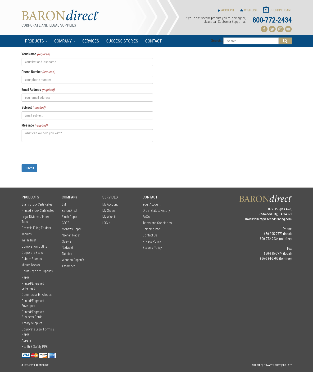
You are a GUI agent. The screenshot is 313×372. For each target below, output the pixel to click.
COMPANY (64, 40)
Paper (25, 277)
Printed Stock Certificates (38, 210)
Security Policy (152, 248)
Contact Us (150, 235)
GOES (65, 223)
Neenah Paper (71, 235)
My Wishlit (109, 217)
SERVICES (90, 40)
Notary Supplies (32, 323)
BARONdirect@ (255, 219)
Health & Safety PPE (35, 346)
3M (64, 204)
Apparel (27, 340)
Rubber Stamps (32, 259)
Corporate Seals (32, 252)
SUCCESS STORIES (122, 40)
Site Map (257, 365)
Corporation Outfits (34, 246)
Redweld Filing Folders (36, 228)
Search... (217, 40)
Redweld (67, 248)
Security (287, 365)
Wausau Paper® (73, 260)
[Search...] (251, 41)
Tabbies (27, 234)
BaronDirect (69, 210)
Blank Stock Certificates (37, 204)
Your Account (151, 204)
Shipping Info (151, 229)
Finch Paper (69, 217)
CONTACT (153, 40)
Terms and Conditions (157, 223)
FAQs (146, 217)
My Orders (109, 210)
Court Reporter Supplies (37, 271)
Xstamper (68, 266)
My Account (110, 204)
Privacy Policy (152, 241)
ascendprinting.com (278, 219)
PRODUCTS (36, 40)
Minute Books (31, 265)
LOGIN (106, 223)
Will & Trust (29, 240)
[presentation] (58, 155)
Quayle (66, 241)
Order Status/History (156, 210)
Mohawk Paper (71, 229)
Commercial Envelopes (37, 295)
